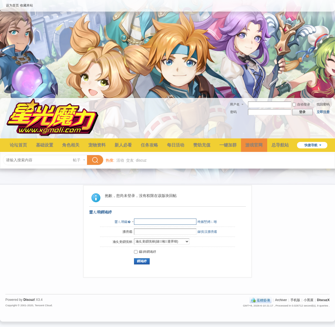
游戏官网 (254, 145)
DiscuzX (323, 300)
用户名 (235, 104)
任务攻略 (149, 145)
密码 (233, 112)
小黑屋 (308, 300)
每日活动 (175, 145)
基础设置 (44, 145)
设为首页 (12, 5)
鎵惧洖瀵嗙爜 (207, 232)
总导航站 (280, 145)
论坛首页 (18, 145)
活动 (120, 160)
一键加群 (228, 145)
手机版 (295, 300)
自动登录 (301, 104)
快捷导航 (310, 145)
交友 (130, 160)
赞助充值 (201, 145)
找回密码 (323, 104)
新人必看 (123, 145)
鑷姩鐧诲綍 (145, 252)
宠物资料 (97, 145)
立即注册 (323, 112)
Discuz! (29, 300)
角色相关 (70, 145)
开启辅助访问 (328, 3)
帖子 (77, 160)
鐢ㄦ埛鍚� (123, 222)
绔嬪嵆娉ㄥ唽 (207, 222)
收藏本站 (26, 5)
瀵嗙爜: (127, 232)
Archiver (281, 300)
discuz (141, 160)
